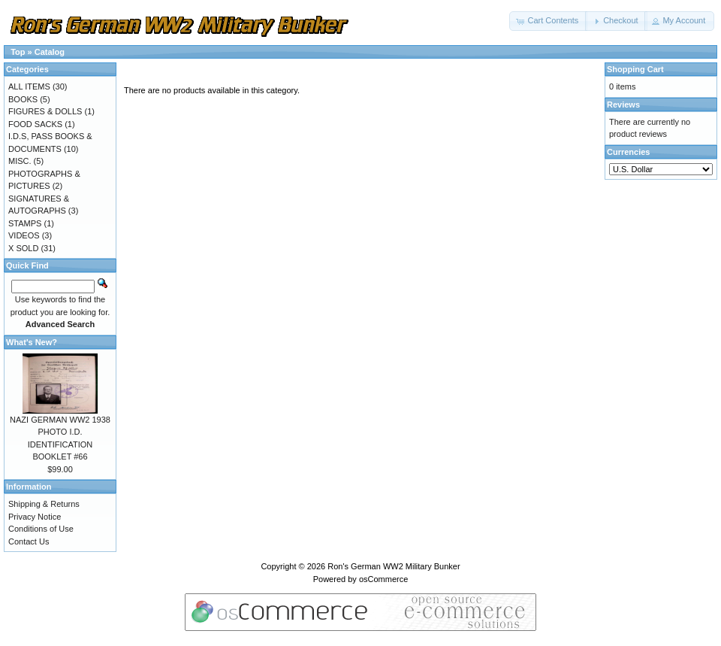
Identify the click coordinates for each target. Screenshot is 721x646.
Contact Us (28, 541)
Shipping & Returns (44, 503)
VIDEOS (24, 235)
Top (18, 51)
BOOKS (23, 99)
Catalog (50, 51)
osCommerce (383, 579)
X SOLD (23, 248)
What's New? (31, 342)
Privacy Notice (34, 516)
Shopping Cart (635, 69)
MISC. (20, 160)
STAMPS (24, 223)
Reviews (623, 104)
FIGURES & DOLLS (45, 111)
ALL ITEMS (29, 86)
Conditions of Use (41, 528)
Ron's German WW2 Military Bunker (393, 566)
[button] (548, 21)
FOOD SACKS (35, 124)
